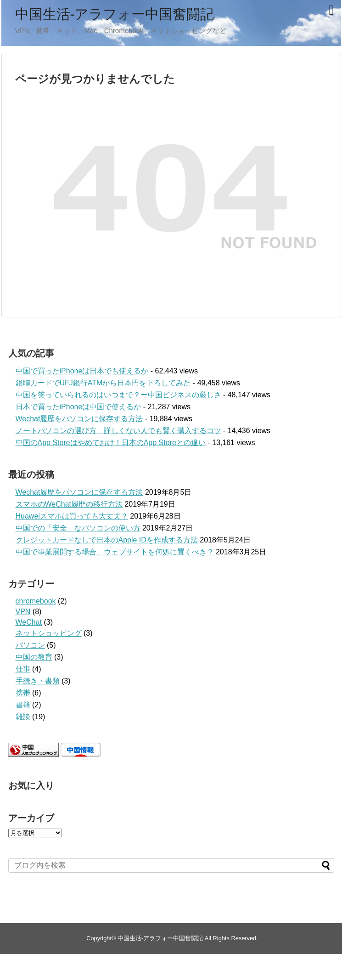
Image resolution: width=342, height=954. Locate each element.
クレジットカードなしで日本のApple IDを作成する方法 (107, 540)
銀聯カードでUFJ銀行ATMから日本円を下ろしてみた (103, 383)
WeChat (29, 622)
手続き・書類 (38, 681)
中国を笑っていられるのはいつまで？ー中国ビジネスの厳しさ (118, 395)
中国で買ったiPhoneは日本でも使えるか (82, 371)
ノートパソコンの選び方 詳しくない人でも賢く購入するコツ (118, 431)
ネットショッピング (49, 633)
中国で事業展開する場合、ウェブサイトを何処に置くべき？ (115, 552)
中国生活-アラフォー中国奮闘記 (114, 14)
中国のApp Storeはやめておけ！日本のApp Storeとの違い (111, 442)
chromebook (36, 601)
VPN (23, 611)
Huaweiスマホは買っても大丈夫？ (72, 516)
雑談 (23, 717)
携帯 (23, 693)
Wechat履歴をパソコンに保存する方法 (79, 419)
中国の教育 (34, 657)
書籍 (23, 705)
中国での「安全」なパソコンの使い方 (78, 528)
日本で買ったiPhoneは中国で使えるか (78, 407)
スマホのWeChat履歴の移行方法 (69, 504)
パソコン (30, 645)
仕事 (23, 669)
